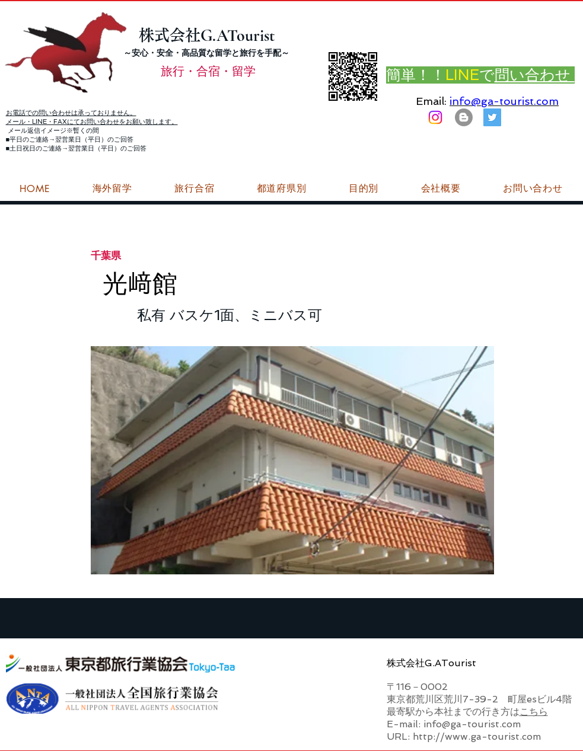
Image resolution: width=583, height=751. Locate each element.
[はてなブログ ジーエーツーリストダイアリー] (464, 117)
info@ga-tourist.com (504, 101)
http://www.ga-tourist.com (477, 736)
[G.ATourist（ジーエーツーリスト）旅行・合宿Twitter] (492, 117)
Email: (431, 101)
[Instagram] (435, 117)
